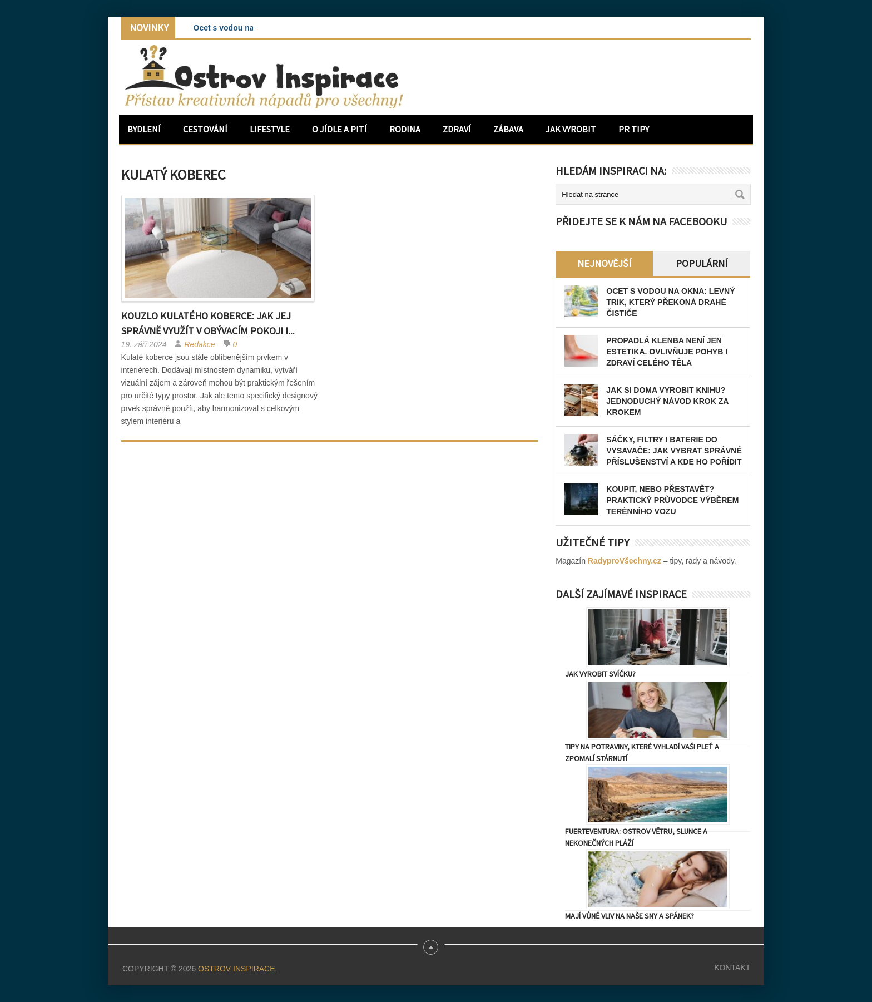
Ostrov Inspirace (236, 968)
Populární (701, 263)
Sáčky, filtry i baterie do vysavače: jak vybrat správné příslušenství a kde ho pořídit (673, 450)
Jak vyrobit (571, 129)
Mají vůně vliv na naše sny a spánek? (629, 916)
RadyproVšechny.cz (624, 560)
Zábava (508, 129)
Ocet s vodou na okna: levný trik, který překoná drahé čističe (670, 302)
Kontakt (732, 967)
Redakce (199, 344)
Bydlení (144, 129)
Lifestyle (270, 129)
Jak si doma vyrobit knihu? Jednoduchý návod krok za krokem (667, 401)
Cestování (205, 129)
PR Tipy (633, 129)
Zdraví (457, 129)
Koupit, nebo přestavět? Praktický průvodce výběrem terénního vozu (672, 500)
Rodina (404, 129)
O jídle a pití (339, 129)
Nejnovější (604, 263)
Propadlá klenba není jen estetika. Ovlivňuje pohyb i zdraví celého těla (666, 351)
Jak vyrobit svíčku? (600, 674)
